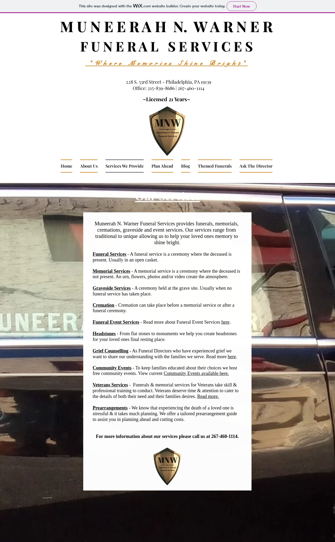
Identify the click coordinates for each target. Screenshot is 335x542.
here (225, 322)
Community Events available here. (196, 373)
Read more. (208, 396)
